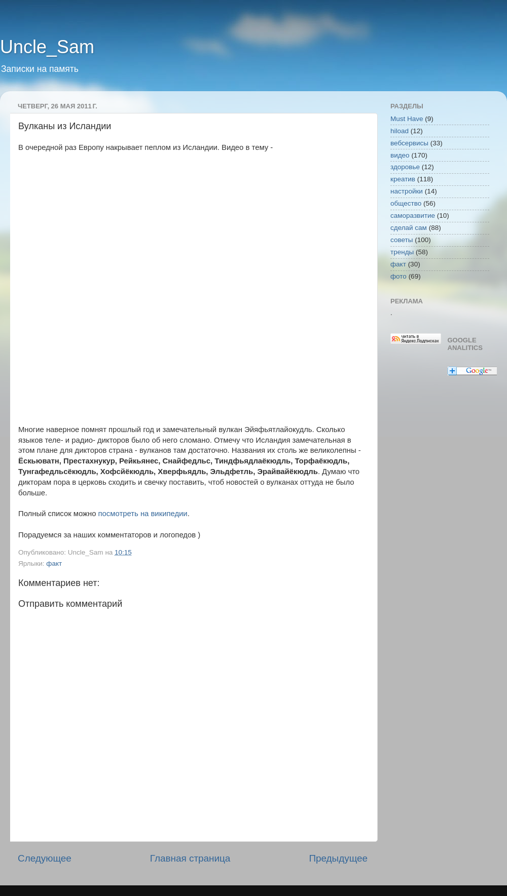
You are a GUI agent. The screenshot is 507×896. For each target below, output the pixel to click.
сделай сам (408, 227)
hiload (399, 131)
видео (400, 155)
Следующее (44, 858)
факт (54, 563)
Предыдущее (338, 858)
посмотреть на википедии (143, 514)
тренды (402, 252)
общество (405, 203)
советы (401, 240)
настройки (406, 191)
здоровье (405, 167)
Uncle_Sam (47, 46)
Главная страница (190, 858)
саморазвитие (412, 215)
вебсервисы (409, 143)
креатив (402, 179)
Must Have (406, 119)
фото (398, 276)
